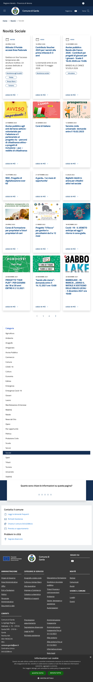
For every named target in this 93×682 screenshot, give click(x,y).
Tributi (8, 462)
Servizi (8, 448)
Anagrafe (9, 343)
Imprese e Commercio (32, 590)
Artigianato (10, 347)
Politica (8, 433)
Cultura (8, 371)
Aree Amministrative (9, 582)
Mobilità (9, 409)
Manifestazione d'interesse (16, 405)
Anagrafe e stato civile (32, 578)
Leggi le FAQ (29, 631)
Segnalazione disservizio (33, 627)
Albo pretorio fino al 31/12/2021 (54, 643)
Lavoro (8, 400)
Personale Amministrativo (7, 600)
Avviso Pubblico (12, 352)
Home (5, 20)
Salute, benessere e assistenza (54, 602)
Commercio (10, 357)
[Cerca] (88, 11)
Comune (9, 362)
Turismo (9, 467)
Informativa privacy (54, 649)
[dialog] (46, 668)
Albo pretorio (52, 637)
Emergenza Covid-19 (14, 390)
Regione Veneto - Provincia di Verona (17, 3)
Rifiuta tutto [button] (55, 673)
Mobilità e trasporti (31, 598)
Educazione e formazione (56, 577)
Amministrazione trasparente (53, 621)
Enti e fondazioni (7, 590)
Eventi (72, 601)
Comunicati (74, 582)
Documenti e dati (8, 605)
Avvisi (40, 39)
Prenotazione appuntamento (30, 621)
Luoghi (72, 597)
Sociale (8, 452)
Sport (8, 457)
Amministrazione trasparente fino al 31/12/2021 (54, 630)
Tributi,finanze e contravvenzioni (53, 591)
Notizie (10, 39)
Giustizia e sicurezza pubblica (55, 583)
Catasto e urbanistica (32, 594)
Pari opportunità (12, 428)
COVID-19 (9, 366)
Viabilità (9, 476)
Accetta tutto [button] (37, 673)
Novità (13, 20)
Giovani (8, 395)
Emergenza (10, 385)
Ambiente (9, 338)
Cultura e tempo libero (32, 582)
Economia (9, 376)
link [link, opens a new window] (69, 668)
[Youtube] (75, 10)
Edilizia (8, 381)
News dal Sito (11, 419)
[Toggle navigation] (4, 10)
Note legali (51, 653)
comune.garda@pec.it (10, 645)
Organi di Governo (8, 578)
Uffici (3, 586)
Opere (8, 424)
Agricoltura (10, 333)
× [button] (90, 657)
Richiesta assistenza (32, 635)
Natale (8, 414)
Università (10, 471)
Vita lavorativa (29, 586)
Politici (4, 594)
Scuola (8, 443)
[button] (46, 678)
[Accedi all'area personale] (83, 3)
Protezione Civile (12, 438)
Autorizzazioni (52, 607)
